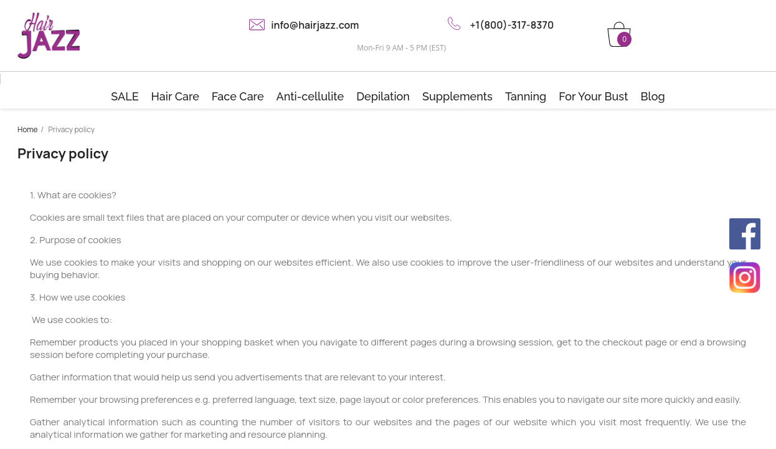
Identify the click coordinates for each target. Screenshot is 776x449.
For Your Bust (593, 96)
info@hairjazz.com (315, 25)
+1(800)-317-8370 (512, 25)
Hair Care (175, 96)
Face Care (238, 96)
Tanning (525, 96)
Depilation (383, 96)
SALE (124, 96)
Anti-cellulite (310, 96)
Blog (652, 96)
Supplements (457, 96)
